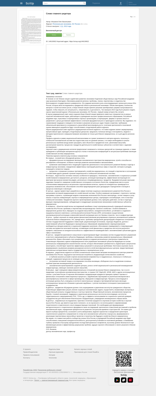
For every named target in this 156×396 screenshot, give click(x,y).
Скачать (68, 35)
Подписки (96, 3)
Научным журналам (56, 352)
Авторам (52, 355)
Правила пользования (31, 355)
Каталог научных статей (83, 349)
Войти (130, 2)
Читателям (53, 358)
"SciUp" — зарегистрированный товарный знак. (51, 380)
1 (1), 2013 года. (65, 26)
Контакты (26, 358)
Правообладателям (30, 352)
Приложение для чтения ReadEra (86, 352)
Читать (54, 35)
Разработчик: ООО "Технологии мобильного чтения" (42, 370)
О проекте (27, 349)
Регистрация (132, 4)
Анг (135, 16)
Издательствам (54, 349)
